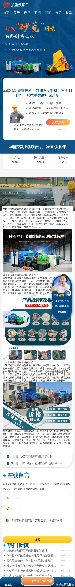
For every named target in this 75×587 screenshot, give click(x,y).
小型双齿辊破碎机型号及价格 (36, 456)
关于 (16, 12)
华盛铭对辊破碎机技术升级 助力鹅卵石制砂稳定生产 (32, 555)
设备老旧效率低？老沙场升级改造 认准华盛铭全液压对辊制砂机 (32, 565)
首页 (6, 12)
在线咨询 (10, 584)
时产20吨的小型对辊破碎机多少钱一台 (41, 463)
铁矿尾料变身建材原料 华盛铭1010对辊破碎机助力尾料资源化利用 (32, 570)
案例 (37, 12)
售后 (58, 12)
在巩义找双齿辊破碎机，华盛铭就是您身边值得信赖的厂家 (32, 575)
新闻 (48, 12)
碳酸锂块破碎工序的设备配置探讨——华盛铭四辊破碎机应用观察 (32, 550)
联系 (69, 12)
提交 (37, 539)
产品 (27, 12)
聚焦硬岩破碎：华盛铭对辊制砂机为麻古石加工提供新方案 (32, 560)
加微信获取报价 (65, 584)
